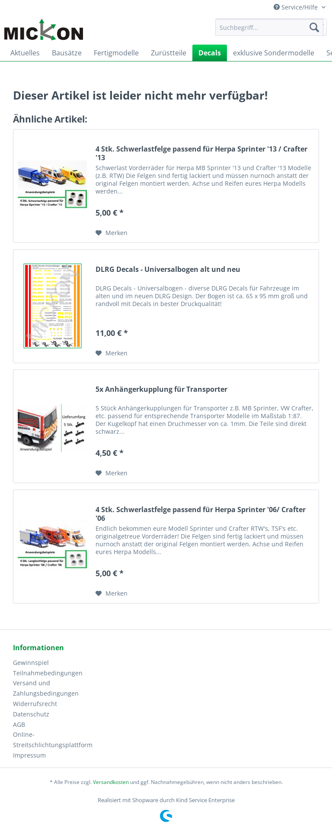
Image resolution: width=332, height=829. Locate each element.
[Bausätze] (67, 53)
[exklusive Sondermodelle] (273, 53)
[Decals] (209, 53)
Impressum (29, 755)
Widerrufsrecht (35, 704)
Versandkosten (111, 782)
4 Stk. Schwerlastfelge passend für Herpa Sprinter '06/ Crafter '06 (201, 514)
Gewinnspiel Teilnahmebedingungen (48, 667)
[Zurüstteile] (168, 53)
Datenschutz (31, 714)
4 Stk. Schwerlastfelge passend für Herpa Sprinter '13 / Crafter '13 (201, 153)
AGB (19, 724)
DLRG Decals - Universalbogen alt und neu (168, 269)
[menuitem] (269, 31)
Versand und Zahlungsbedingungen (46, 688)
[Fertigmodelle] (116, 53)
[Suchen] (314, 27)
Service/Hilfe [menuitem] (296, 7)
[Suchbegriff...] (269, 27)
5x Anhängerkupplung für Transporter (161, 389)
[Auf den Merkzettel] (112, 233)
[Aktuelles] (25, 53)
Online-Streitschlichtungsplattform (49, 739)
